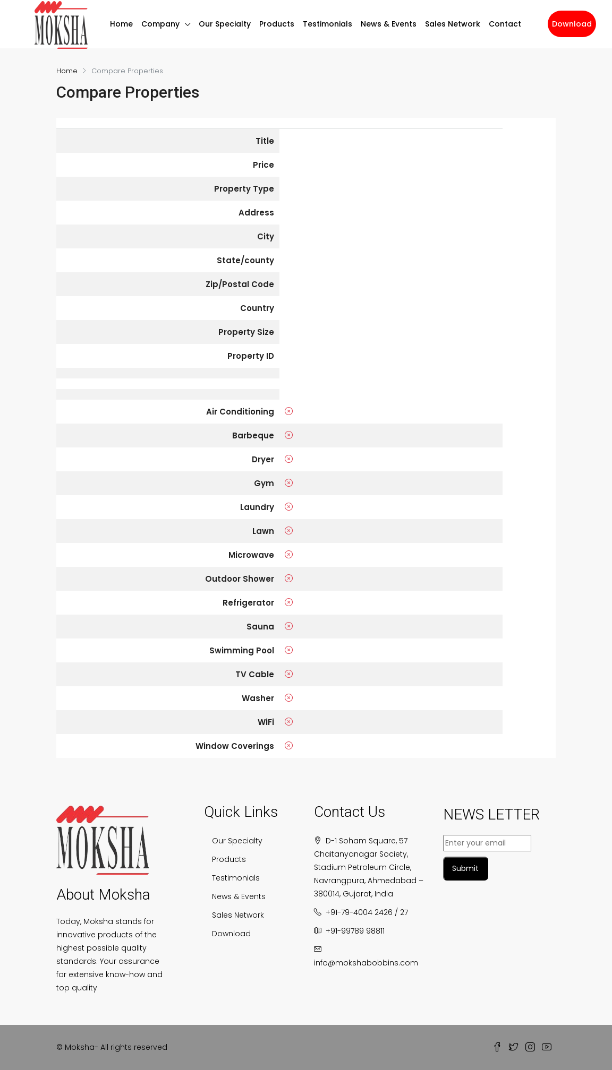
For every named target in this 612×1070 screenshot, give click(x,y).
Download (572, 24)
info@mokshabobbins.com (366, 962)
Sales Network (452, 21)
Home (121, 21)
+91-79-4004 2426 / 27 (367, 912)
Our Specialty (225, 21)
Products (276, 21)
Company (160, 21)
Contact (505, 21)
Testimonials (327, 21)
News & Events (388, 21)
